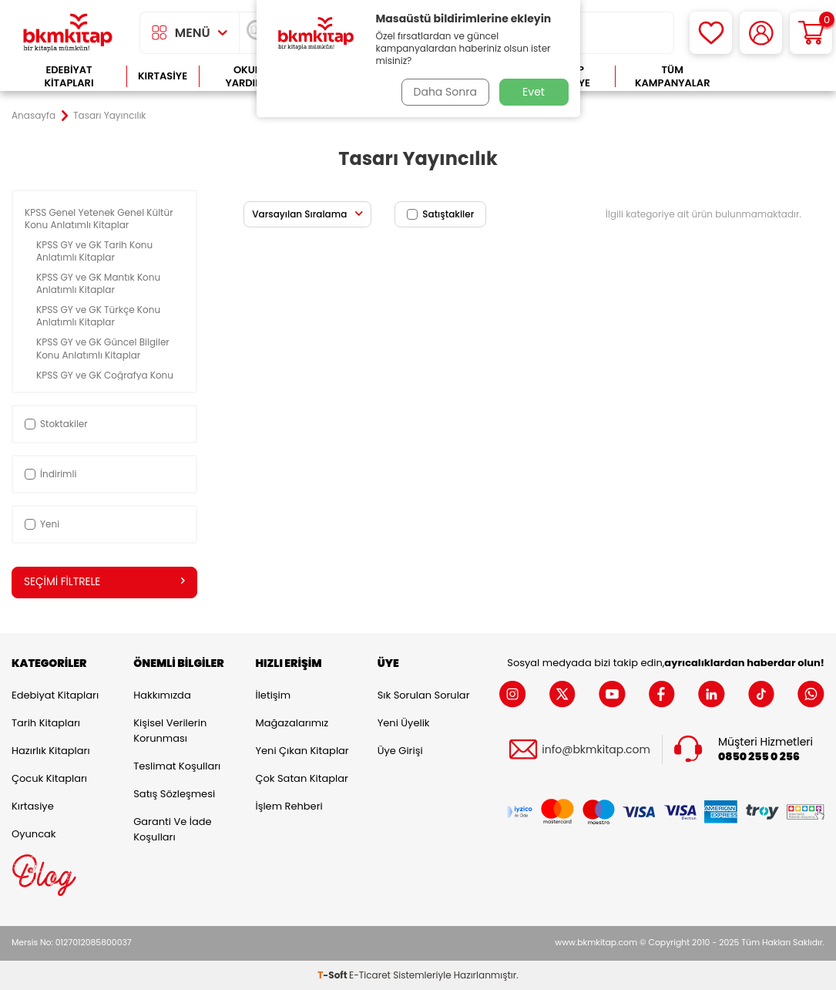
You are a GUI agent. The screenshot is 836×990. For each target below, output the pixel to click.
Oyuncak (34, 834)
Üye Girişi (400, 751)
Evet (533, 91)
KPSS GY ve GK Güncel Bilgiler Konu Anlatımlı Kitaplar (103, 348)
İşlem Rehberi (288, 807)
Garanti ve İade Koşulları (172, 830)
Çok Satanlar (777, 76)
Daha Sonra (443, 91)
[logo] (68, 33)
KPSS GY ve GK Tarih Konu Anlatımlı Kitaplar (94, 251)
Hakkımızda (161, 696)
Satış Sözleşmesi (174, 794)
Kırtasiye (162, 75)
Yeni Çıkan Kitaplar (301, 751)
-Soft (333, 975)
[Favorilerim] (711, 33)
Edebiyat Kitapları (68, 76)
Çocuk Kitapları (49, 779)
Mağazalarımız (291, 723)
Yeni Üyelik (404, 723)
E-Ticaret (370, 975)
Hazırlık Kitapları (51, 751)
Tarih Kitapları (46, 723)
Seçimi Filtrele (104, 582)
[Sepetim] (811, 33)
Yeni (42, 523)
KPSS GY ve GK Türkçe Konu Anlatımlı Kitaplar (98, 315)
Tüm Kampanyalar (672, 76)
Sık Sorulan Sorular (424, 696)
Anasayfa (33, 115)
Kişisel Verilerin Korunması (169, 731)
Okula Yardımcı (249, 76)
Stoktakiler (56, 423)
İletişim (272, 696)
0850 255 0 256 (759, 756)
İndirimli (50, 473)
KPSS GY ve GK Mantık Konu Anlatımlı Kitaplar (98, 283)
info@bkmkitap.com (596, 749)
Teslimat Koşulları (176, 766)
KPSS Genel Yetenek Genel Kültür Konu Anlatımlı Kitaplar (99, 218)
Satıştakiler (440, 214)
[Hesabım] (761, 33)
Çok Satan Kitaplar (301, 779)
